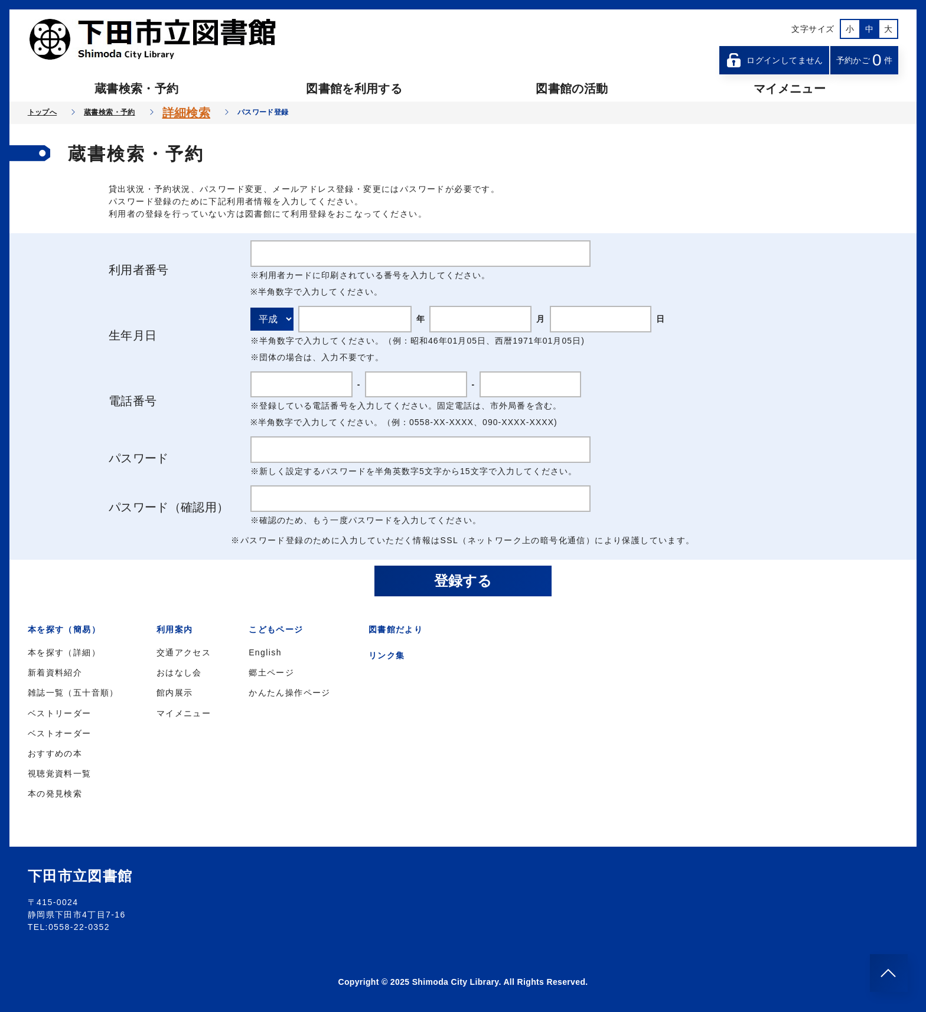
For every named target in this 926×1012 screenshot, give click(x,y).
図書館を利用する (354, 88)
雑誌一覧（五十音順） (73, 692)
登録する (463, 581)
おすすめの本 (55, 753)
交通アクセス (183, 652)
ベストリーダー (60, 713)
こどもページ (276, 629)
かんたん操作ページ (290, 692)
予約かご (864, 60)
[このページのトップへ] (889, 973)
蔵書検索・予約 (136, 88)
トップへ (42, 112)
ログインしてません (774, 60)
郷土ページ (271, 672)
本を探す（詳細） (64, 652)
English (265, 652)
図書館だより (396, 629)
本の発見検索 (55, 793)
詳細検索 (186, 112)
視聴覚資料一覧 (60, 773)
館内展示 (174, 692)
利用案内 (174, 629)
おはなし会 (179, 672)
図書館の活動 (572, 88)
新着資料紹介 (55, 672)
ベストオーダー (60, 733)
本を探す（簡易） (64, 629)
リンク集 (387, 655)
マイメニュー (790, 88)
